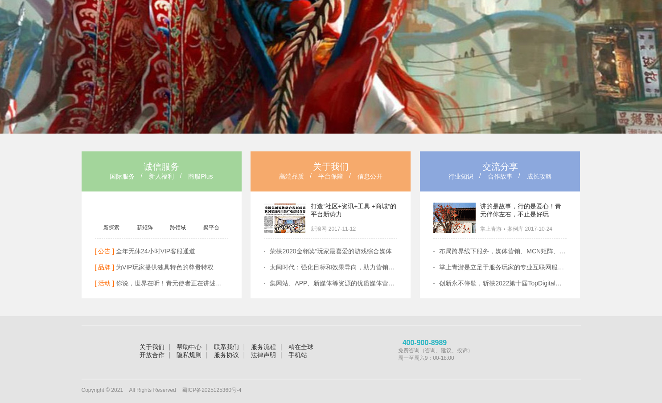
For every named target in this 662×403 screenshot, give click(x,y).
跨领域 (178, 227)
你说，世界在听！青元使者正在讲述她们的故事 (161, 283)
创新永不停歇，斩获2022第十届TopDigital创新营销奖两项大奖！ (503, 283)
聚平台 (211, 227)
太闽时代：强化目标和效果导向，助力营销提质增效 (333, 267)
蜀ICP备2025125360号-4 (211, 390)
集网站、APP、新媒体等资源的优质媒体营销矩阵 (333, 283)
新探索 (111, 227)
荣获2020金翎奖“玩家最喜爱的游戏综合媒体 (331, 251)
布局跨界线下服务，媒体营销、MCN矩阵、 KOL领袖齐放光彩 (503, 251)
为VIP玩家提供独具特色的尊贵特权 (154, 267)
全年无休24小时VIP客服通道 (145, 251)
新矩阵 (145, 227)
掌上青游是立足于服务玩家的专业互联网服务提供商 (503, 267)
